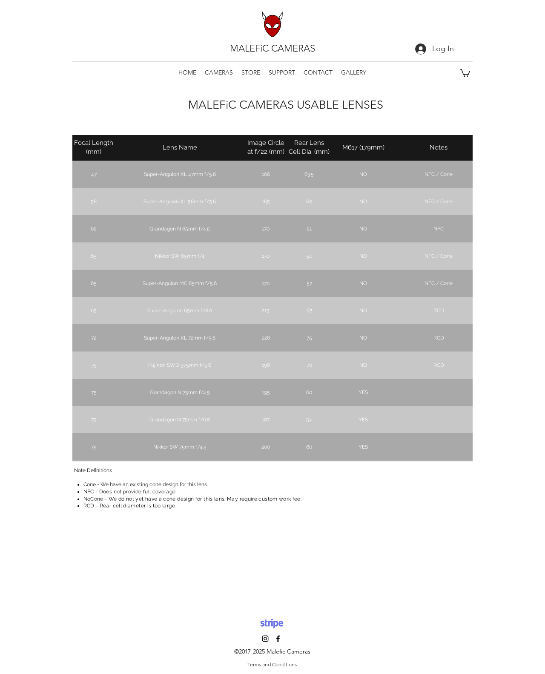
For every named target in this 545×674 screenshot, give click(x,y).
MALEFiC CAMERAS (272, 48)
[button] (219, 72)
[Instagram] (265, 638)
